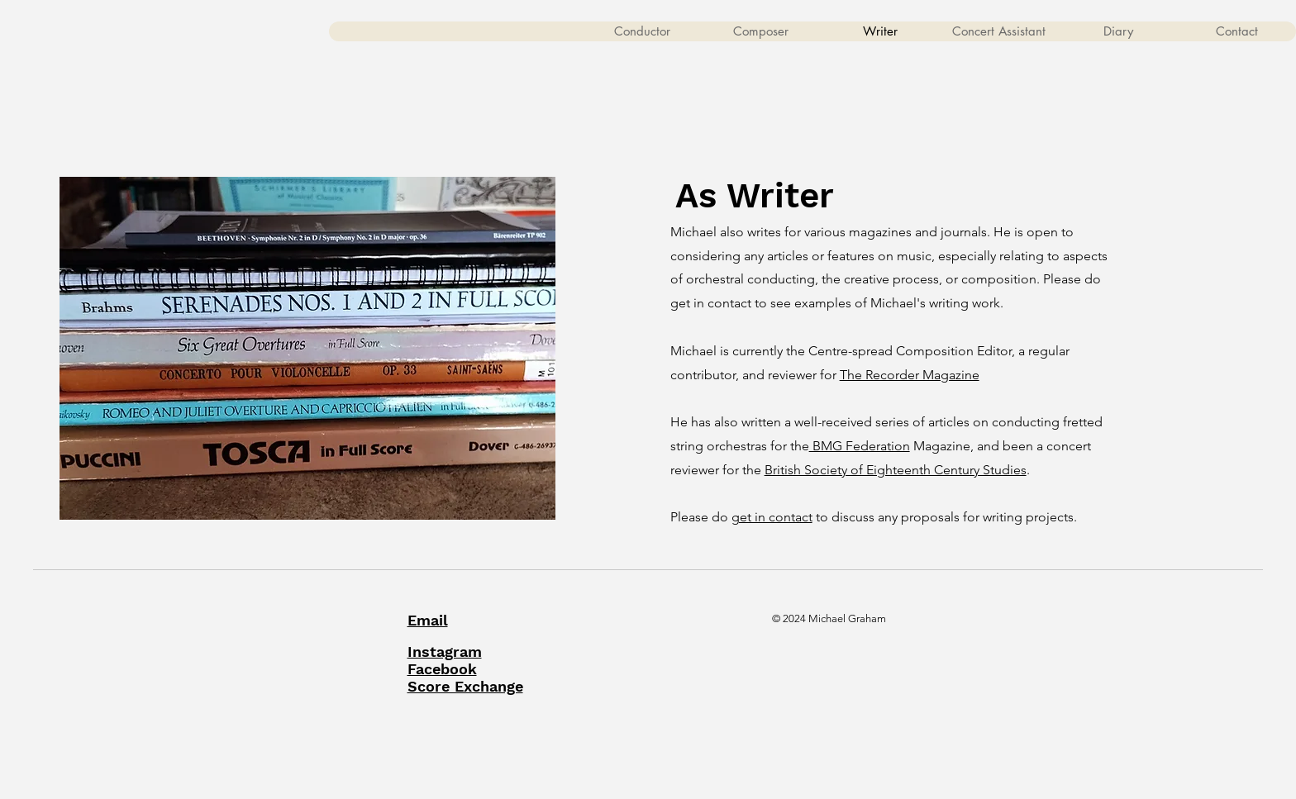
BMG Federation (859, 446)
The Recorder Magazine (909, 375)
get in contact (771, 517)
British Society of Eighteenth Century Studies (896, 470)
